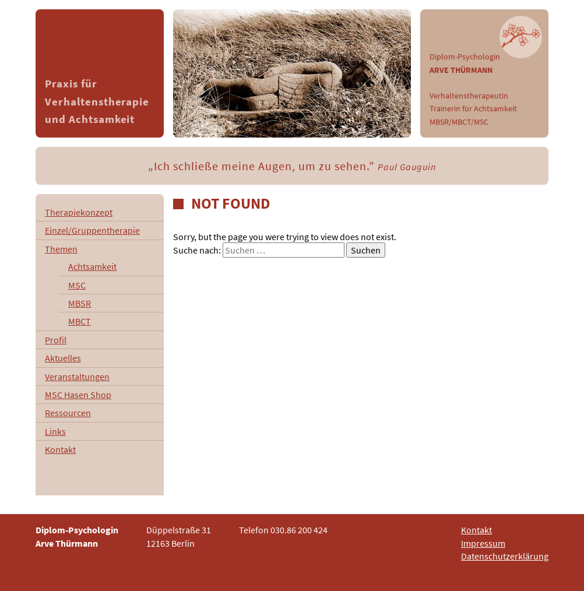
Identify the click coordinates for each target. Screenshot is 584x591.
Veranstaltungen (77, 376)
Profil (55, 340)
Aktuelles (63, 358)
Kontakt (60, 449)
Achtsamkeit (92, 266)
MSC (77, 285)
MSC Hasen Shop (78, 394)
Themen (61, 249)
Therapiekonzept (78, 212)
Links (55, 431)
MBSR (79, 303)
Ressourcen (68, 412)
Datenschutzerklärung (504, 556)
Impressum (483, 543)
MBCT (79, 321)
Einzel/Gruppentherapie (92, 230)
